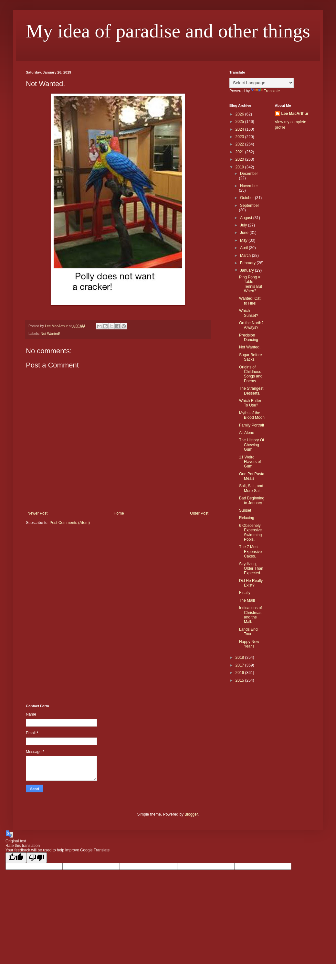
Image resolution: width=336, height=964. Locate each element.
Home (119, 513)
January (247, 270)
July (244, 225)
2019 (240, 167)
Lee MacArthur (295, 113)
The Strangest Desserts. (251, 390)
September (249, 205)
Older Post (199, 513)
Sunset (245, 510)
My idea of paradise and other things (168, 31)
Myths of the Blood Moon (252, 415)
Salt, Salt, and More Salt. (251, 488)
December (249, 173)
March (246, 255)
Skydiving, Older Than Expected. (251, 569)
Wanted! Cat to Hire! (249, 300)
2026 (240, 114)
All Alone (246, 432)
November (249, 186)
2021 (240, 152)
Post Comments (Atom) (69, 522)
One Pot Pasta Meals (251, 476)
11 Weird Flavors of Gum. (250, 462)
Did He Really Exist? (251, 582)
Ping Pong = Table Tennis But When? (250, 284)
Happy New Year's (249, 643)
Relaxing (246, 518)
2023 (240, 137)
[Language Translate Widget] (261, 83)
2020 (240, 159)
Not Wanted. (249, 347)
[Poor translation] (36, 857)
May (244, 240)
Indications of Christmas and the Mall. (250, 615)
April (244, 248)
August (246, 218)
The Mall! (247, 600)
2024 (240, 129)
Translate (265, 91)
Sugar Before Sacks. (250, 357)
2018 (240, 657)
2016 (240, 672)
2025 (240, 121)
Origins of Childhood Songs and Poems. (250, 374)
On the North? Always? (251, 325)
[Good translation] (15, 857)
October (247, 198)
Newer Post (37, 513)
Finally (244, 592)
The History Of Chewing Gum (251, 445)
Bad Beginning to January (251, 500)
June (244, 232)
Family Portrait (251, 425)
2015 (240, 680)
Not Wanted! (50, 334)
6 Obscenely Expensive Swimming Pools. (250, 532)
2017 (240, 665)
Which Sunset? (248, 312)
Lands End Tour (248, 631)
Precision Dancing (248, 337)
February (248, 263)
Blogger (191, 814)
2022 (240, 144)
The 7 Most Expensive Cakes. (250, 551)
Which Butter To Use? (250, 402)
